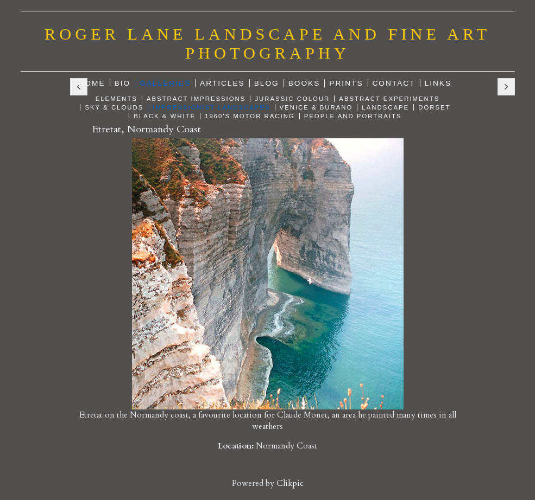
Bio (123, 83)
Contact (394, 83)
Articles (222, 83)
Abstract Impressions (196, 98)
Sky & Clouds (114, 107)
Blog (266, 83)
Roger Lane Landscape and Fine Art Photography (267, 43)
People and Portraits (353, 116)
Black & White (165, 116)
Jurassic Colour (292, 98)
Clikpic (290, 483)
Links (438, 83)
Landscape (385, 107)
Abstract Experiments (389, 98)
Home (92, 83)
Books (304, 83)
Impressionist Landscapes (211, 107)
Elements (116, 98)
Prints (346, 83)
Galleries (165, 83)
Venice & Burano (316, 107)
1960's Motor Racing (250, 116)
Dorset (434, 107)
